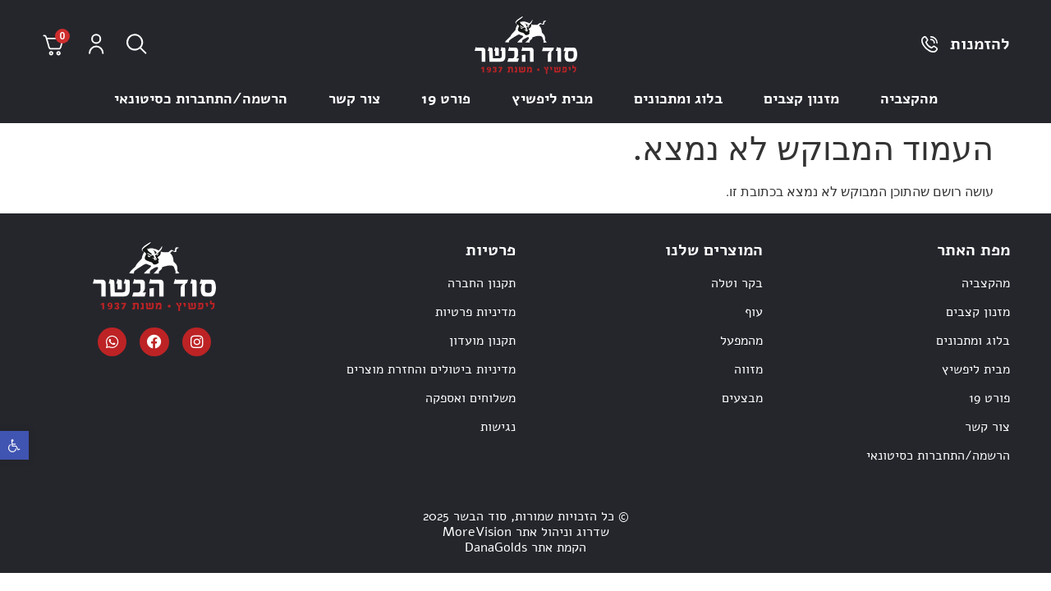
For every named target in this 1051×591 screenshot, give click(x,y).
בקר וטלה (737, 283)
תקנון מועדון (482, 340)
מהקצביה (909, 98)
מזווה (748, 369)
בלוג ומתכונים (678, 98)
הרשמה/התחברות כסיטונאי (200, 98)
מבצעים (742, 398)
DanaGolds (496, 547)
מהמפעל (741, 340)
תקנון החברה (481, 283)
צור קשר (354, 98)
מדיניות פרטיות (475, 312)
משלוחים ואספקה (470, 398)
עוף (754, 312)
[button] (14, 445)
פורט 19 (445, 98)
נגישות (498, 427)
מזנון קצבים (801, 98)
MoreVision (477, 532)
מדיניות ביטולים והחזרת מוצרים (431, 369)
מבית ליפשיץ (552, 98)
